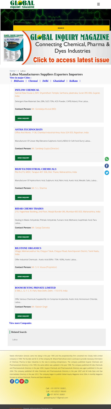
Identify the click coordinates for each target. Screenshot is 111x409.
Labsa (14, 339)
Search (61, 28)
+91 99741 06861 (56, 394)
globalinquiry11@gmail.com (56, 397)
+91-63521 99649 (58, 391)
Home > (13, 71)
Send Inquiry (23, 118)
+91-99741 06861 (58, 388)
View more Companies (20, 323)
